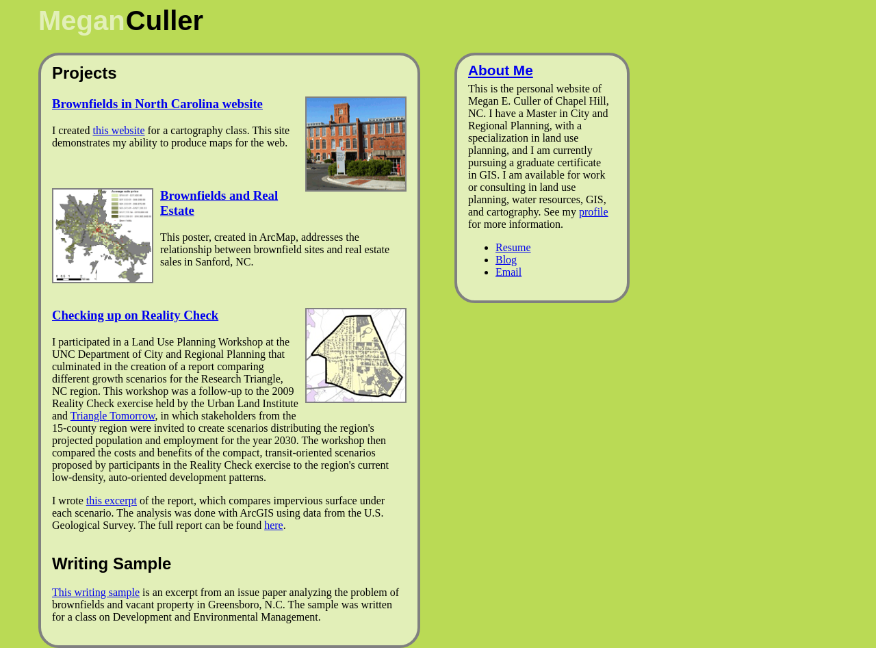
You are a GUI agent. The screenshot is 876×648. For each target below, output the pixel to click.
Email (508, 272)
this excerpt (111, 500)
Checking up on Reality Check (135, 315)
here (273, 525)
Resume (513, 247)
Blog (506, 259)
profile (593, 212)
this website (119, 130)
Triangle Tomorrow (112, 416)
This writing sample (96, 592)
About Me (500, 70)
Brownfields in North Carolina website (157, 103)
